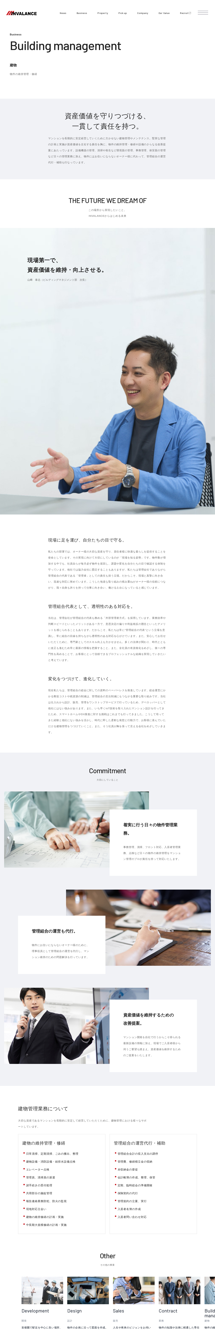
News (63, 13)
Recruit (185, 13)
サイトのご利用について (98, 1302)
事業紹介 (35, 1220)
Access (129, 1277)
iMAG (98, 1263)
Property (103, 13)
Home (21, 1220)
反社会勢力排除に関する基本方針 (129, 1302)
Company (142, 13)
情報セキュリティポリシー (161, 1302)
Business (82, 13)
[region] (118, 1148)
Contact (98, 1283)
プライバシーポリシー (73, 1302)
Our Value (164, 13)
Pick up (123, 13)
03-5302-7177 (135, 1269)
